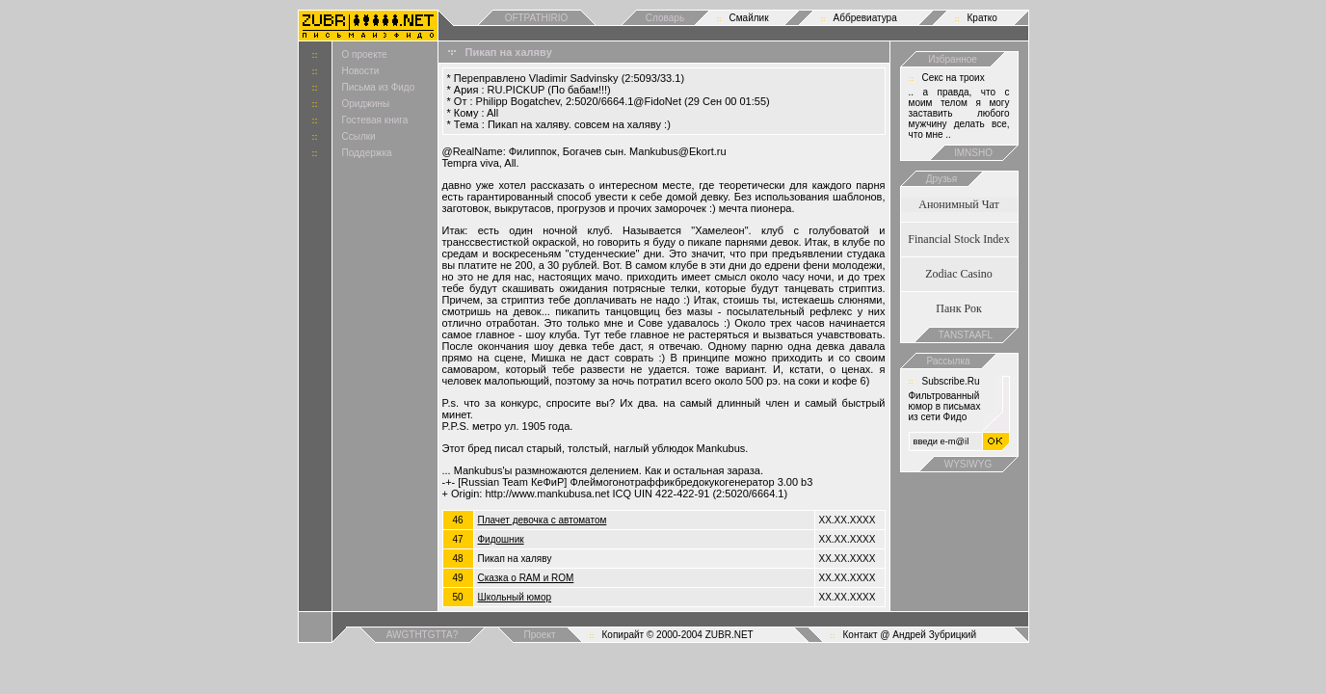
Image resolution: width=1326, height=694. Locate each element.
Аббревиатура (865, 18)
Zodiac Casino (959, 273)
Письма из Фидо (378, 87)
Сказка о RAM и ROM (526, 578)
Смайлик (749, 18)
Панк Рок (958, 308)
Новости (361, 71)
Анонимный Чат (958, 204)
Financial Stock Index (958, 239)
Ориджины (366, 103)
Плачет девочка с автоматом (542, 520)
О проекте (364, 54)
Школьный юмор (515, 597)
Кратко (982, 18)
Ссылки (359, 136)
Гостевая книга (375, 120)
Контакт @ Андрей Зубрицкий (910, 634)
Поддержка (367, 152)
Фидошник (501, 539)
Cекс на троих (953, 77)
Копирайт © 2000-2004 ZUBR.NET (678, 634)
